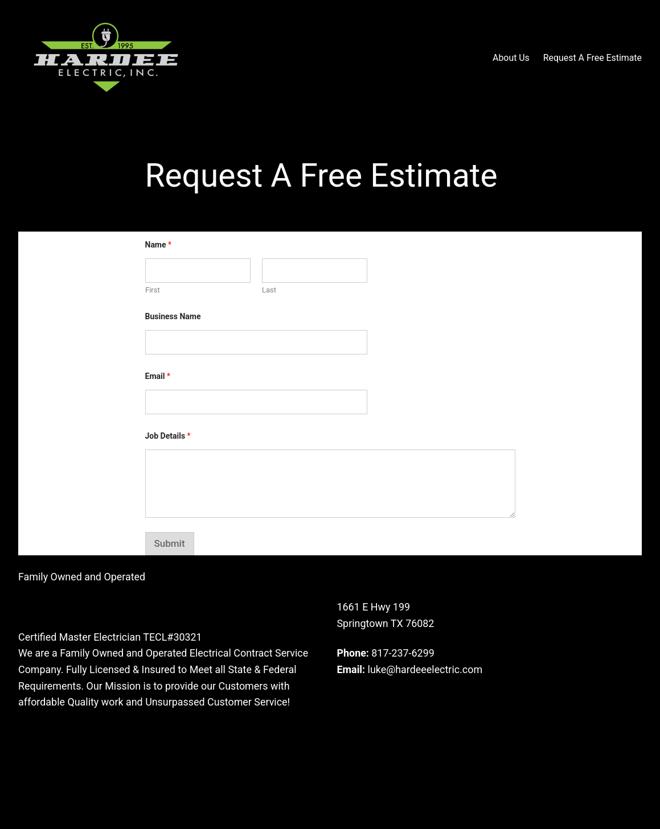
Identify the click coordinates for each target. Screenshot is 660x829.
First (152, 290)
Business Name (173, 316)
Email (157, 376)
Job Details (168, 435)
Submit (169, 543)
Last (269, 290)
